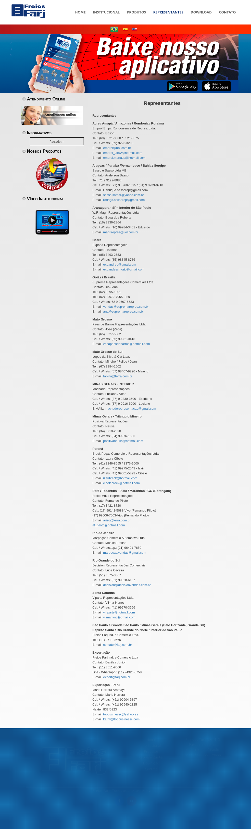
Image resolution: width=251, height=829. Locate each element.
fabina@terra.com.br (117, 376)
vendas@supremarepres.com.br (126, 307)
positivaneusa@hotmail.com (123, 441)
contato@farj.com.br (117, 645)
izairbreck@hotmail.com (120, 478)
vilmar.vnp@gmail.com (119, 617)
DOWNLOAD (201, 5)
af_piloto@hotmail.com (108, 525)
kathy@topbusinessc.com (121, 719)
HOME (80, 5)
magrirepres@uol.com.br (120, 232)
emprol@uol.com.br (117, 148)
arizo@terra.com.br (116, 520)
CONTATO (227, 5)
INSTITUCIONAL (106, 5)
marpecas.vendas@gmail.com (124, 553)
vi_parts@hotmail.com (119, 612)
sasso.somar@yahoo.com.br (123, 195)
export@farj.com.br (116, 677)
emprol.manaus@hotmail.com (124, 158)
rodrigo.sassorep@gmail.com (124, 200)
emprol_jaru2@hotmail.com (122, 153)
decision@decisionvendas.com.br (127, 585)
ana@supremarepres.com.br (123, 312)
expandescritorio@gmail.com (123, 269)
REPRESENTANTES (168, 5)
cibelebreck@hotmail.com (121, 483)
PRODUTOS (136, 5)
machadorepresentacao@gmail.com (130, 409)
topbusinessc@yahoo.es (120, 714)
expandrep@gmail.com (119, 265)
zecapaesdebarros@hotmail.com (126, 344)
